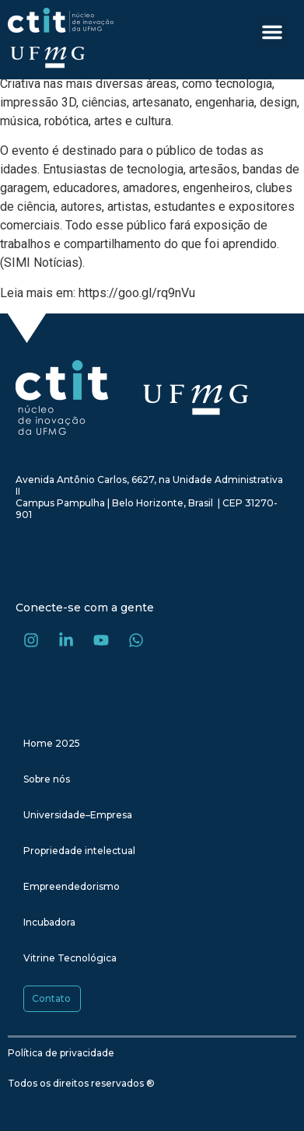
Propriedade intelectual (79, 850)
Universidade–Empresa (77, 815)
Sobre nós (46, 779)
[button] (272, 32)
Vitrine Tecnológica (70, 958)
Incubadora (49, 922)
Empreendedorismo (71, 886)
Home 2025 (51, 743)
